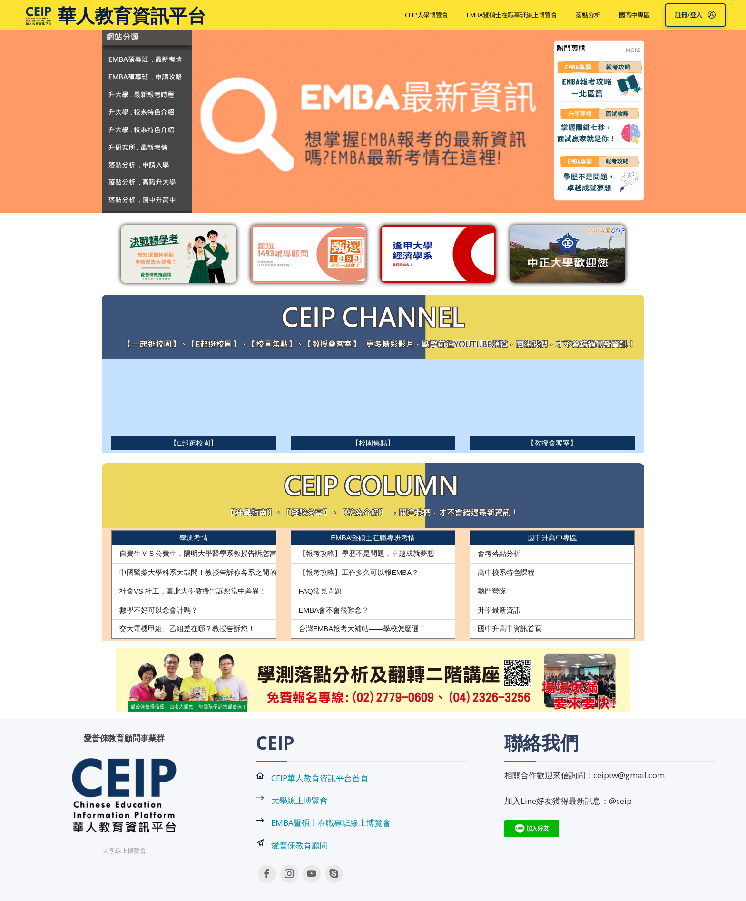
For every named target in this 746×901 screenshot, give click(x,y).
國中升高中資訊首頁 (510, 628)
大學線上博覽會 (299, 800)
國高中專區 (634, 14)
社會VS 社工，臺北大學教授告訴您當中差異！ (192, 591)
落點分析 (588, 14)
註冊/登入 (695, 14)
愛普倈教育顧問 (299, 845)
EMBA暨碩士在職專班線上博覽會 (512, 14)
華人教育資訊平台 (132, 15)
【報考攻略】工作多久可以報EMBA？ (359, 572)
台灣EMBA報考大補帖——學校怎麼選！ (362, 628)
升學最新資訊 (499, 610)
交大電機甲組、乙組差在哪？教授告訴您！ (187, 628)
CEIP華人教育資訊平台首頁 (319, 777)
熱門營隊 (492, 591)
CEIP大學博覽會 (426, 14)
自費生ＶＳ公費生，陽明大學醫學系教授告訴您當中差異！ (212, 553)
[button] (154, 680)
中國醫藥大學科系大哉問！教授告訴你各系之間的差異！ (208, 572)
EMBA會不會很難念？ (334, 610)
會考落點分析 (499, 553)
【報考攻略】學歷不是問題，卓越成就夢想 (366, 553)
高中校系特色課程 (506, 572)
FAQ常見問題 (320, 591)
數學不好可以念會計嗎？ (158, 610)
